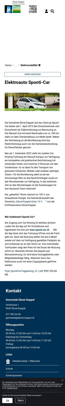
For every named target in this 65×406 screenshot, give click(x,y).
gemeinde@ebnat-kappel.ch (20, 317)
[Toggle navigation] (58, 11)
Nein (21, 400)
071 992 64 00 (13, 314)
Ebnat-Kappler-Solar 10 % (29, 201)
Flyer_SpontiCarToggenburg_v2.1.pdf (24, 271)
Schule (9, 368)
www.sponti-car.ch (39, 229)
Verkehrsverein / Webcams (23, 361)
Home (8, 65)
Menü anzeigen (33, 74)
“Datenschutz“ (12, 388)
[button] (52, 11)
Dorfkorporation (14, 375)
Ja (7, 400)
